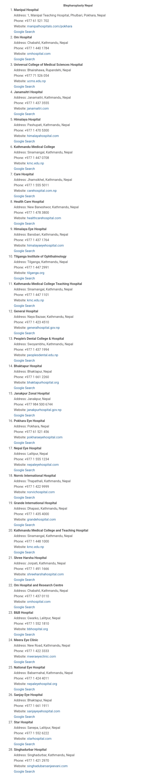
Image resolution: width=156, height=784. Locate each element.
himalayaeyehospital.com (45, 245)
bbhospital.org (37, 629)
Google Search (24, 32)
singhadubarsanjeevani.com (47, 766)
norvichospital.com (41, 492)
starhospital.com (39, 739)
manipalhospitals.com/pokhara (49, 26)
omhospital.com (39, 54)
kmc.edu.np (35, 163)
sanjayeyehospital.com (43, 711)
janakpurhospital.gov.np (44, 410)
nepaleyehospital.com (43, 465)
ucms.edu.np (36, 81)
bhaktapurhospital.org (43, 382)
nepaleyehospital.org (42, 684)
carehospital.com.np (42, 191)
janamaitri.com (38, 108)
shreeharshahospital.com (45, 574)
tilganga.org (35, 273)
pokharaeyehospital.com (45, 437)
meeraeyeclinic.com (41, 656)
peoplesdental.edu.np (42, 355)
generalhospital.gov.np (43, 328)
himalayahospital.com (43, 136)
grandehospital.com (41, 519)
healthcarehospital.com (44, 218)
